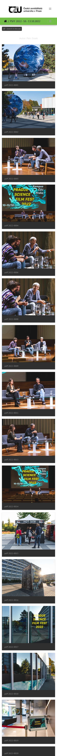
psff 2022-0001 (11, 85)
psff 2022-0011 (11, 413)
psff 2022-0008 (11, 319)
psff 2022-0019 (11, 740)
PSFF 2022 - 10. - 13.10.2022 (25, 21)
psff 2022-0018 (11, 694)
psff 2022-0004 (11, 225)
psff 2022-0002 (11, 132)
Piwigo (34, 750)
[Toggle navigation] (50, 9)
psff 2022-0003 (11, 178)
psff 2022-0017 (11, 647)
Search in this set (12, 28)
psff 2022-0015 (11, 553)
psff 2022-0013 (11, 459)
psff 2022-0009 (11, 366)
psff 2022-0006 (11, 272)
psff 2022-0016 (11, 600)
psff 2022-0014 (11, 506)
